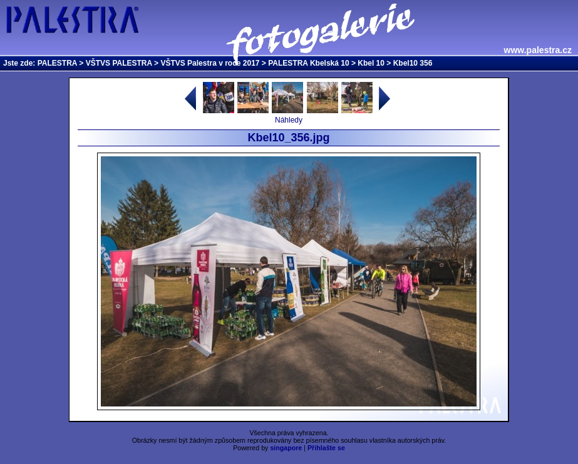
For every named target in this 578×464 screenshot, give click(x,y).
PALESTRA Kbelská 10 (308, 63)
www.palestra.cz (538, 50)
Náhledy (288, 120)
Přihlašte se (326, 447)
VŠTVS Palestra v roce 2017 (209, 63)
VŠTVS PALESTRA (119, 63)
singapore (286, 447)
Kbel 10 (371, 63)
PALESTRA (57, 63)
